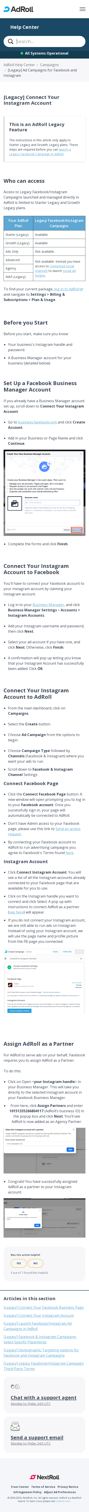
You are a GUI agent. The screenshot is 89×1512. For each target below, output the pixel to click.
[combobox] (44, 41)
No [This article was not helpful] (35, 1263)
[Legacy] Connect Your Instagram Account (39, 1315)
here (69, 852)
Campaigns (49, 64)
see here (16, 912)
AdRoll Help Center (19, 64)
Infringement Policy (27, 1492)
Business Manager (48, 604)
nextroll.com (63, 1501)
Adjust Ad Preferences (60, 1492)
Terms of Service (43, 1487)
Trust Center (20, 1487)
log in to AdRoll (66, 289)
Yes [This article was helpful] (19, 1263)
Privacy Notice (68, 1487)
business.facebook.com (38, 422)
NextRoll (44, 1477)
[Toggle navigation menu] (82, 9)
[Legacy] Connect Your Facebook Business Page (44, 1307)
